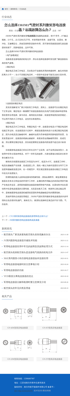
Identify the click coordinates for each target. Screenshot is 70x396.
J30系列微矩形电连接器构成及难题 (24, 220)
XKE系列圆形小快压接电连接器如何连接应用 (26, 258)
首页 (6, 9)
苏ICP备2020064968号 (23, 391)
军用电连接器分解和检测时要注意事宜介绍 (25, 282)
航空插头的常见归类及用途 (17, 288)
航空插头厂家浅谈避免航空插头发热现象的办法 (27, 234)
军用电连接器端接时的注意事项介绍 (21, 264)
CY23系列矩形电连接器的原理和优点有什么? (29, 216)
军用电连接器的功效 (14, 270)
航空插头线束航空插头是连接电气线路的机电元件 (28, 252)
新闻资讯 (14, 9)
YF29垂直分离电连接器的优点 (18, 276)
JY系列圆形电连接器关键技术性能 (20, 240)
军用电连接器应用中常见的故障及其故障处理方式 (28, 246)
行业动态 (23, 9)
